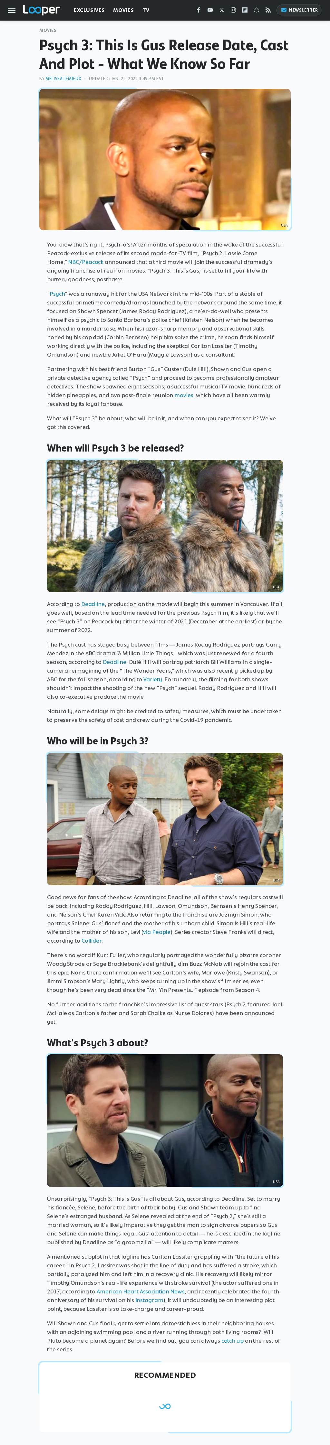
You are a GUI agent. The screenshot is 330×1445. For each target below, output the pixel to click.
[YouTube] (210, 11)
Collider (92, 941)
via (147, 932)
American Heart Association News (141, 1291)
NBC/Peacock (85, 262)
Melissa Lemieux (63, 78)
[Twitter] (221, 11)
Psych (57, 294)
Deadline (93, 604)
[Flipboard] (245, 11)
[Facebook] (198, 11)
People (161, 932)
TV (146, 10)
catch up (232, 1341)
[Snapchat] (256, 11)
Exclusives (89, 10)
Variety (152, 679)
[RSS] (268, 11)
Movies (123, 10)
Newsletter (299, 10)
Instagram (149, 1300)
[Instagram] (233, 11)
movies (183, 395)
